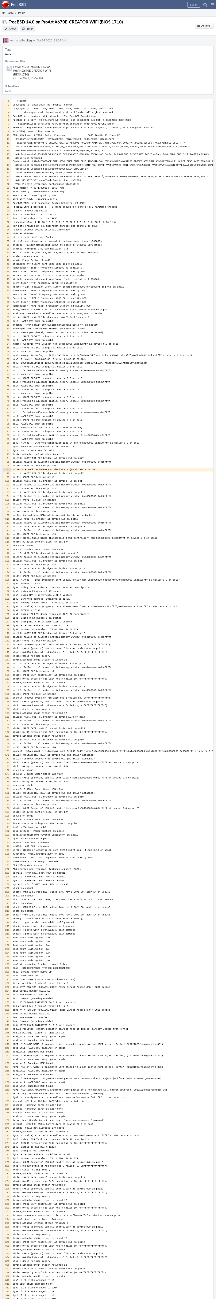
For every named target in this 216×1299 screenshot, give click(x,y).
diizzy (29, 40)
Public (29, 29)
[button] (212, 4)
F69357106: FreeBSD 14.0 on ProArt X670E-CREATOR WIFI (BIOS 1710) (32, 70)
